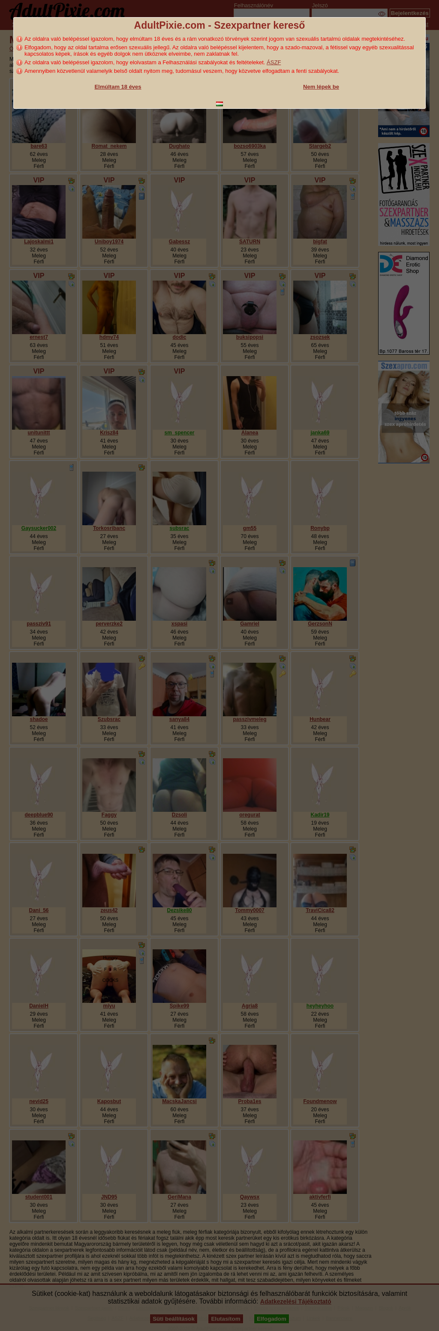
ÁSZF (274, 62)
